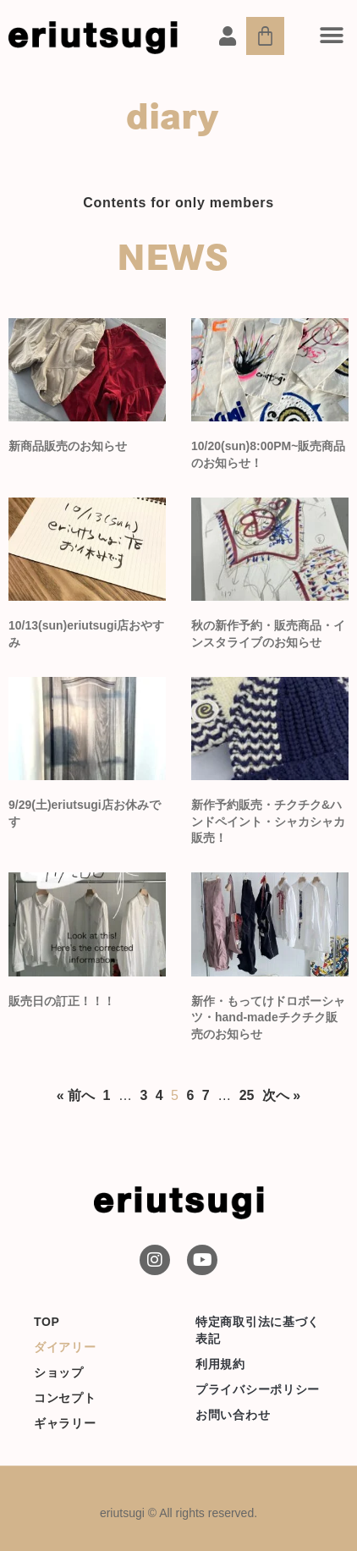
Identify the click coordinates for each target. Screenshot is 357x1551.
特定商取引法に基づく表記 (257, 1330)
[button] (332, 35)
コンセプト (65, 1398)
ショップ (59, 1372)
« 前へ (76, 1095)
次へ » (281, 1095)
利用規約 (220, 1364)
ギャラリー (65, 1423)
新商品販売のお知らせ (67, 446)
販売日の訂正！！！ (61, 1001)
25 (247, 1095)
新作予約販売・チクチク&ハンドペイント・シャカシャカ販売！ (268, 821)
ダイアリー (65, 1347)
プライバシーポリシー (257, 1389)
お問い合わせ (232, 1415)
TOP (47, 1321)
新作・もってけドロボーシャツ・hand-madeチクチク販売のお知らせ (268, 1017)
